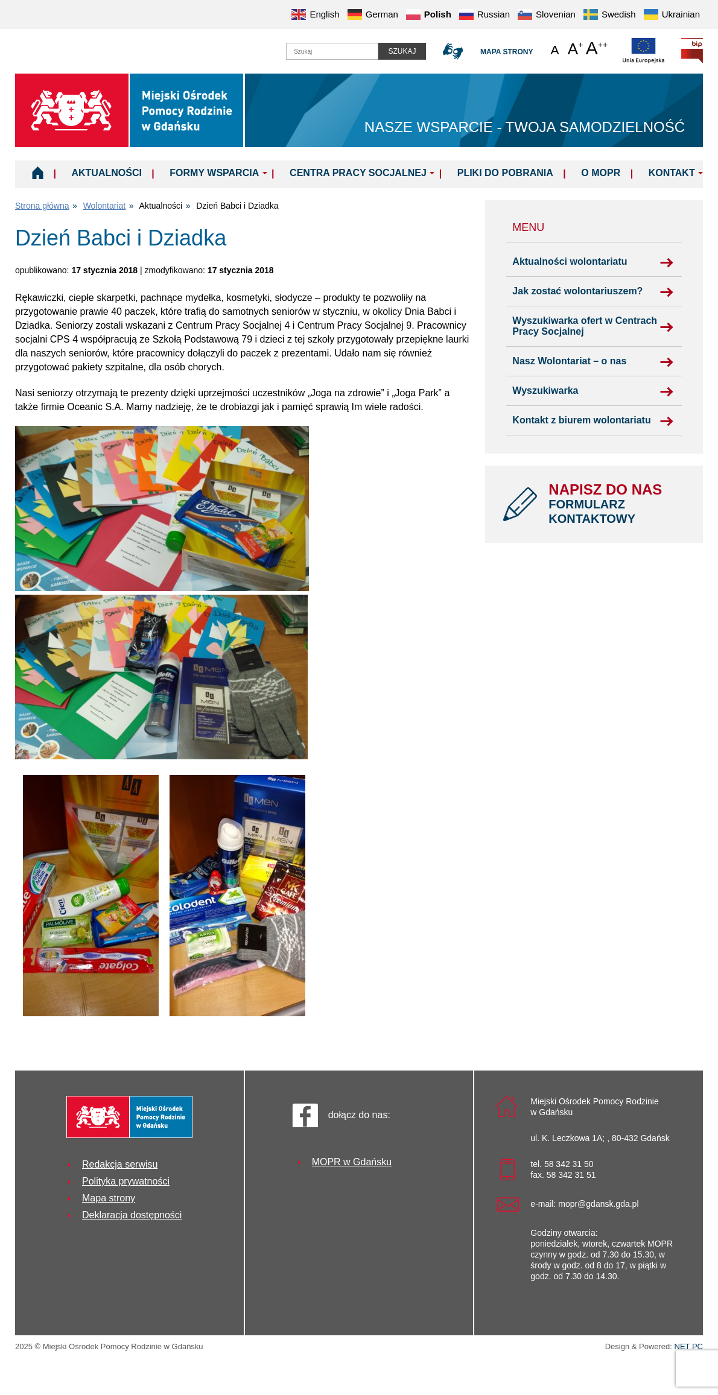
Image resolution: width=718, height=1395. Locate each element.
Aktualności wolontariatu (569, 261)
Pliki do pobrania (505, 173)
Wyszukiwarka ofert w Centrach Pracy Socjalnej (584, 326)
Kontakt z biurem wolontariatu (581, 420)
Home (37, 172)
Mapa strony (506, 52)
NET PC (689, 1347)
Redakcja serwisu (119, 1164)
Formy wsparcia (214, 173)
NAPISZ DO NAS (616, 503)
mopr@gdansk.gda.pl (598, 1204)
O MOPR (600, 173)
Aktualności (106, 173)
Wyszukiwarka (545, 390)
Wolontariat (104, 205)
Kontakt (672, 173)
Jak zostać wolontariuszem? (577, 291)
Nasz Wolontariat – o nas (569, 361)
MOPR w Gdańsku (352, 1162)
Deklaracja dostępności (132, 1215)
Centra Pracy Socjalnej (358, 173)
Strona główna (42, 205)
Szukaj (402, 51)
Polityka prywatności (126, 1181)
